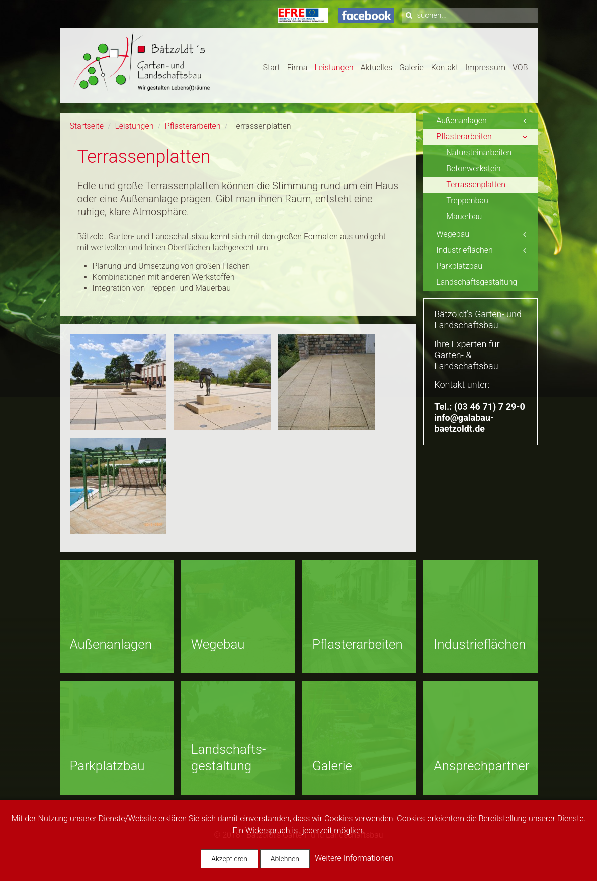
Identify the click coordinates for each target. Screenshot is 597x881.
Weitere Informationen (354, 858)
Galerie (411, 67)
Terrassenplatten (475, 184)
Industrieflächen (464, 250)
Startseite (87, 126)
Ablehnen (285, 859)
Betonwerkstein (473, 168)
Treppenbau (467, 200)
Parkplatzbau (459, 266)
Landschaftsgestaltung (476, 282)
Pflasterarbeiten (193, 126)
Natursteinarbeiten (478, 152)
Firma (297, 67)
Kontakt (444, 67)
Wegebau (452, 234)
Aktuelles (376, 67)
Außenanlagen (461, 120)
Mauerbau (464, 217)
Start (271, 67)
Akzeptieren (229, 859)
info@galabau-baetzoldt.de (464, 423)
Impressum (485, 67)
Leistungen (333, 67)
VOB (520, 67)
